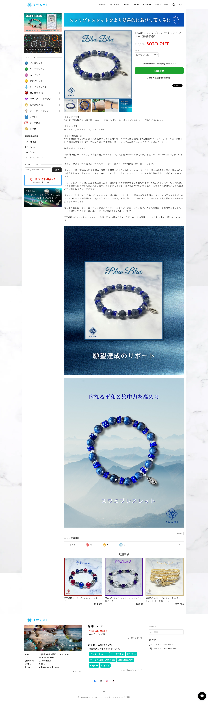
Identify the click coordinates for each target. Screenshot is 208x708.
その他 (33, 129)
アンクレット (36, 81)
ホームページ (161, 4)
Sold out (159, 70)
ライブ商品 (35, 123)
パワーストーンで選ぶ (40, 99)
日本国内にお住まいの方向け (159, 78)
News (136, 4)
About (127, 4)
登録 (57, 169)
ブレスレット (36, 63)
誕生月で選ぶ (36, 105)
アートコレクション (39, 111)
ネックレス (35, 75)
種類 (137, 50)
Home (102, 4)
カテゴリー (114, 4)
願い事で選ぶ (36, 93)
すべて (72, 544)
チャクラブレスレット (40, 87)
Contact (147, 4)
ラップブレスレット (39, 69)
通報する (180, 533)
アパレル (34, 117)
